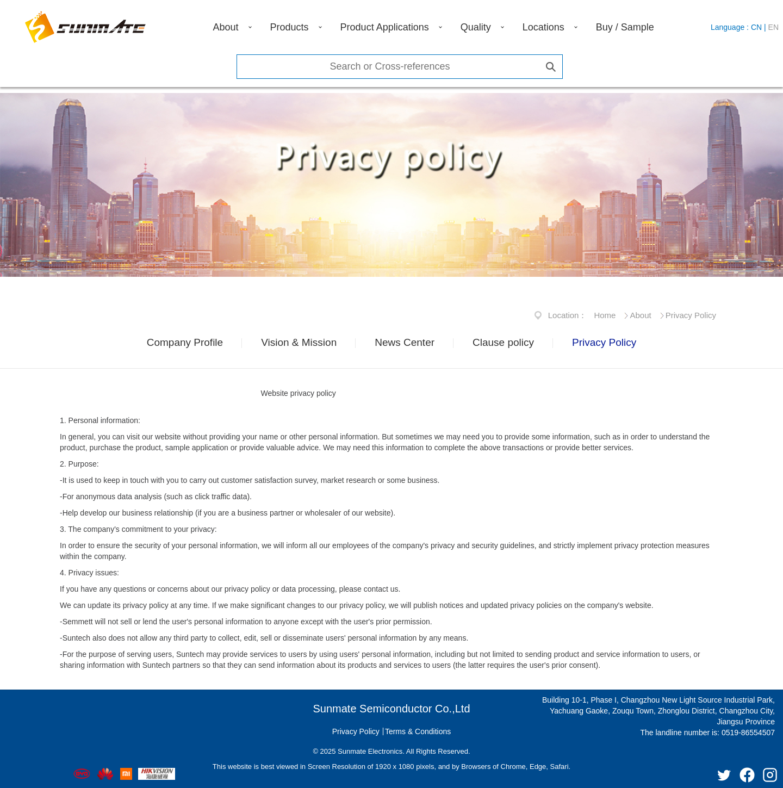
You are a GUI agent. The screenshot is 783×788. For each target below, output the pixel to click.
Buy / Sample (625, 27)
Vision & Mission (299, 342)
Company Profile (185, 342)
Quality (476, 27)
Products (289, 27)
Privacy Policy (691, 315)
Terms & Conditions (418, 731)
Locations (543, 27)
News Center (404, 342)
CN (756, 27)
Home (605, 315)
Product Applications (384, 27)
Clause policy (503, 342)
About (226, 27)
